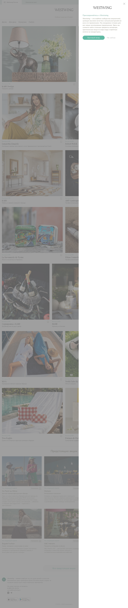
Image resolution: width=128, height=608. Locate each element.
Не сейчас (111, 38)
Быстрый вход (94, 38)
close (124, 4)
